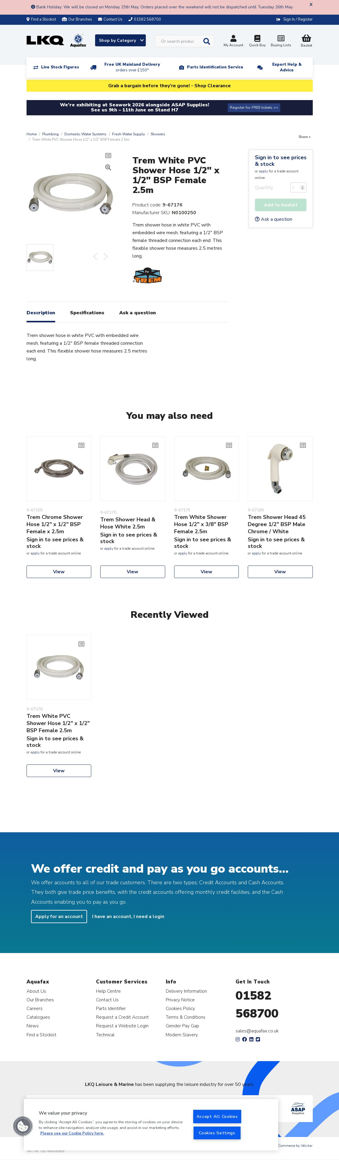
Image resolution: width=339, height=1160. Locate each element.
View (59, 571)
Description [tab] (41, 312)
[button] (22, 1126)
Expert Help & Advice (286, 67)
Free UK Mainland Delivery (132, 67)
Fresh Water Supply (128, 134)
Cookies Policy (180, 1008)
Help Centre (108, 991)
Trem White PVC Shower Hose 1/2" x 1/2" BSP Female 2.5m (58, 723)
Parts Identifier (111, 1008)
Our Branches (77, 19)
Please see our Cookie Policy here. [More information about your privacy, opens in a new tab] (72, 1133)
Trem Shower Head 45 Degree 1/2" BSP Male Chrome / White (277, 524)
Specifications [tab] (87, 312)
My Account (233, 41)
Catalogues (38, 1017)
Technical (105, 1035)
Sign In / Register (298, 19)
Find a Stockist (41, 19)
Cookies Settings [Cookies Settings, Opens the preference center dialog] (217, 1133)
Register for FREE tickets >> (254, 107)
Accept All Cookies (217, 1116)
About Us (36, 991)
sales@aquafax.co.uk (257, 1031)
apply (263, 171)
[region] (151, 1124)
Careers (35, 1008)
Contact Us (107, 1000)
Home (32, 134)
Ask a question (273, 219)
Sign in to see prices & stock (281, 161)
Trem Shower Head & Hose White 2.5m (127, 523)
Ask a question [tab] (137, 312)
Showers (158, 134)
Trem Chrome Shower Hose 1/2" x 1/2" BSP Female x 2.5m (55, 524)
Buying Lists (281, 41)
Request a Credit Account (122, 1017)
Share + (304, 136)
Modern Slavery (182, 1035)
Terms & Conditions (185, 1017)
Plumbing (50, 134)
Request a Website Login (122, 1026)
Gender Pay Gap (182, 1026)
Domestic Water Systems (85, 134)
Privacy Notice (180, 1000)
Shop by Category (121, 40)
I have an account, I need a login (128, 916)
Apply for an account (59, 916)
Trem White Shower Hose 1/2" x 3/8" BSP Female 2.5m (201, 524)
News (33, 1026)
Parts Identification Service (215, 67)
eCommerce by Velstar (294, 1145)
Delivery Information (186, 991)
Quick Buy (257, 41)
